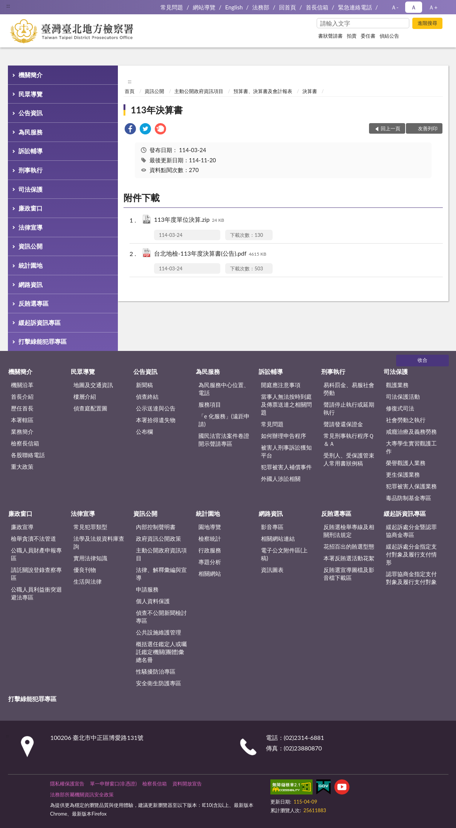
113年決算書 (157, 109)
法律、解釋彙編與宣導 (161, 573)
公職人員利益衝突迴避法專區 (36, 593)
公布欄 (144, 431)
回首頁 (287, 7)
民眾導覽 (30, 94)
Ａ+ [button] (433, 7)
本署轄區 (22, 419)
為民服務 (30, 132)
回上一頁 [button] (390, 128)
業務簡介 (22, 431)
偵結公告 (389, 36)
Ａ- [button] (395, 7)
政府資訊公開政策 (158, 538)
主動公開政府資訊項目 (198, 91)
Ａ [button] (413, 7)
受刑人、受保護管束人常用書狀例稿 (348, 459)
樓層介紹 (84, 396)
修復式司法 (400, 408)
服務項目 (209, 404)
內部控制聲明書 (155, 526)
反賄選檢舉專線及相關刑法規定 (348, 530)
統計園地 (30, 265)
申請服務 (147, 589)
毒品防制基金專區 (408, 497)
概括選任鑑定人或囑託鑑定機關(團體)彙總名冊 (161, 651)
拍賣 (352, 36)
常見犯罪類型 (90, 526)
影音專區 (272, 526)
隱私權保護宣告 (67, 784)
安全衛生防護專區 (158, 683)
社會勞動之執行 (405, 419)
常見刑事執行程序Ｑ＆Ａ (348, 439)
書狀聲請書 (330, 36)
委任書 (368, 36)
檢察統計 (209, 538)
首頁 (129, 91)
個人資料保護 (153, 601)
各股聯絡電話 (28, 454)
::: (8, 6)
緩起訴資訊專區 (39, 322)
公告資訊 (30, 112)
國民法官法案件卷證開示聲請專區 (223, 439)
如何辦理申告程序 (283, 435)
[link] (130, 129)
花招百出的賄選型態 (348, 546)
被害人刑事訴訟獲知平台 (286, 451)
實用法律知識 (90, 558)
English (234, 7)
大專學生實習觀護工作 (411, 447)
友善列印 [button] (428, 128)
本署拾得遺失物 (155, 419)
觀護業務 (397, 384)
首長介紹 (22, 396)
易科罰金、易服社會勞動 (348, 388)
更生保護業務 (403, 474)
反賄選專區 (33, 303)
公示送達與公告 (155, 408)
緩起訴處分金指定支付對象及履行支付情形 (411, 554)
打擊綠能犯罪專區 (42, 341)
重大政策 (22, 466)
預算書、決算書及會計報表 (262, 91)
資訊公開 (30, 246)
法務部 (260, 7)
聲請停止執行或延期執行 (348, 408)
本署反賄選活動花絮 (348, 558)
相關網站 (209, 573)
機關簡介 (30, 74)
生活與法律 (87, 581)
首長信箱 (317, 7)
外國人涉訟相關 (280, 478)
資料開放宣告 (187, 784)
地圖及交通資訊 (93, 384)
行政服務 (209, 550)
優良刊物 (84, 569)
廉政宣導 (22, 526)
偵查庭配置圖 (90, 408)
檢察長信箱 (25, 443)
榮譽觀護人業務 (405, 462)
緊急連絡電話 (355, 7)
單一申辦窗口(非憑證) (113, 784)
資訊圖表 (272, 569)
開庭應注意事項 (280, 384)
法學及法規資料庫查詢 (98, 542)
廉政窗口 (30, 208)
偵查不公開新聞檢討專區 (161, 616)
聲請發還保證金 (343, 424)
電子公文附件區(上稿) (284, 554)
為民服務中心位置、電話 (223, 388)
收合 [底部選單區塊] (422, 360)
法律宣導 (30, 227)
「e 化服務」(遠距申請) (224, 420)
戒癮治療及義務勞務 (411, 431)
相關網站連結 (278, 538)
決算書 (309, 91)
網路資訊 (30, 284)
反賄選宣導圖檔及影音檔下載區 (348, 573)
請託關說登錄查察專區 (36, 573)
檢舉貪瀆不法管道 (33, 538)
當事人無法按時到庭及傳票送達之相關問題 (286, 404)
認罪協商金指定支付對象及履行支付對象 (411, 577)
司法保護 (30, 189)
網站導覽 (204, 7)
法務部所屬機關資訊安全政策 (82, 794)
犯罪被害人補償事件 (286, 467)
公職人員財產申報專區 (36, 554)
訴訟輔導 (30, 150)
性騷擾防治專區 (155, 671)
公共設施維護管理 (158, 632)
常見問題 (171, 7)
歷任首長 (22, 408)
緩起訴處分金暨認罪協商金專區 (411, 530)
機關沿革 (22, 384)
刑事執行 (30, 170)
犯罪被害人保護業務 (411, 486)
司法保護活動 (403, 396)
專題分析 (209, 561)
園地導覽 (209, 526)
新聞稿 (144, 384)
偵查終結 (147, 396)
